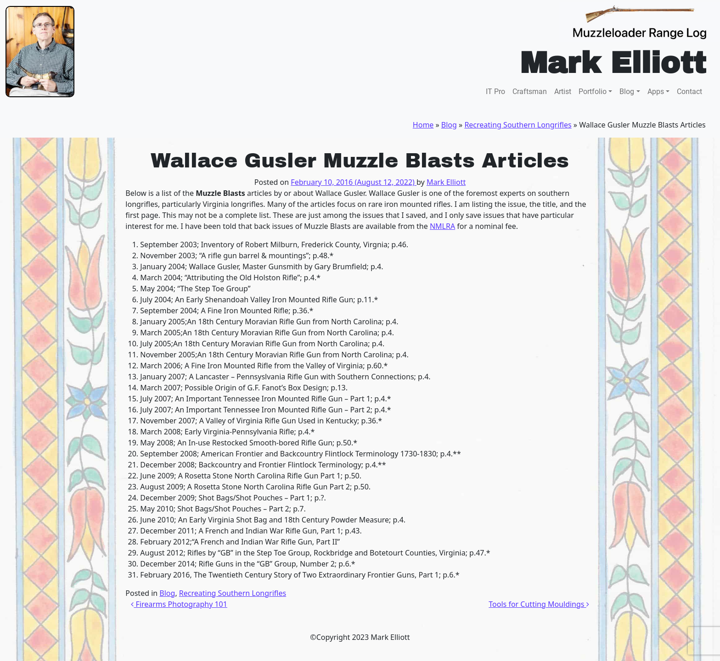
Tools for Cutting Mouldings (539, 604)
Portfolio (593, 91)
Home (423, 125)
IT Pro (495, 91)
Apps (655, 91)
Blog (626, 91)
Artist (562, 91)
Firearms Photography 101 (179, 604)
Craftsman (529, 91)
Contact (689, 91)
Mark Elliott (446, 182)
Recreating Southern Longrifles (517, 125)
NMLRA (442, 226)
